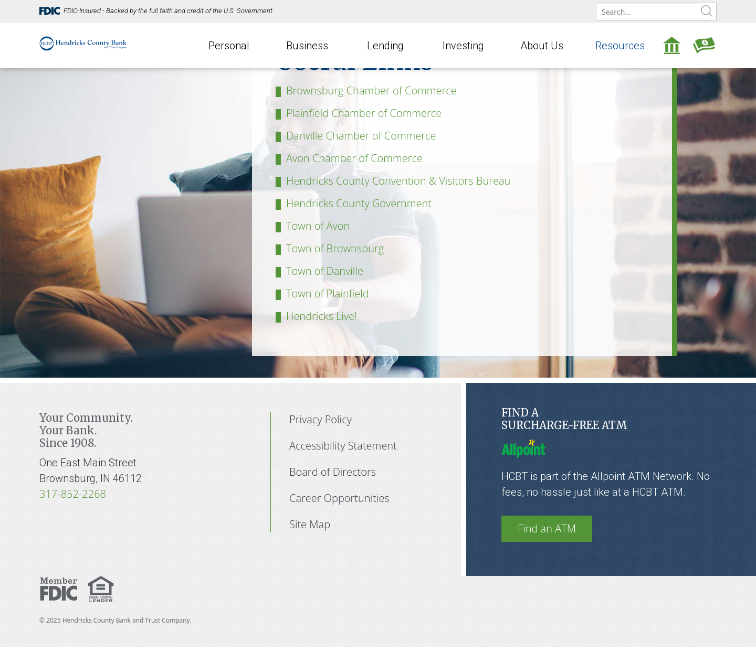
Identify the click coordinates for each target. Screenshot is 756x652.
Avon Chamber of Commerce (354, 158)
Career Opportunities (339, 498)
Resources (620, 45)
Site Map (309, 524)
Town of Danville (324, 271)
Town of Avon (318, 226)
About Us (541, 45)
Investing (463, 45)
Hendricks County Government (359, 203)
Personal (228, 45)
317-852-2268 (72, 494)
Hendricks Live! (321, 316)
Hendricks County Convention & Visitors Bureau (398, 181)
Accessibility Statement (343, 446)
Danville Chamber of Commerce (361, 136)
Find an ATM (547, 528)
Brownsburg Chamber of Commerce (371, 90)
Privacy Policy (320, 419)
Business (307, 45)
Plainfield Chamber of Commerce (364, 113)
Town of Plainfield (327, 293)
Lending (385, 45)
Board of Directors (332, 472)
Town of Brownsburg (335, 248)
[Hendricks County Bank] (83, 37)
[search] (656, 12)
